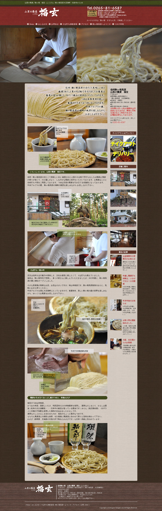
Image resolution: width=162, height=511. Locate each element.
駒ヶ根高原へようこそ (102, 24)
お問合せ (55, 24)
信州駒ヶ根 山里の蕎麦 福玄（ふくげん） (73, 486)
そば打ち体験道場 (70, 24)
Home (32, 24)
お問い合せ (84, 505)
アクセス (84, 24)
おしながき (42, 24)
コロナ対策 (119, 24)
